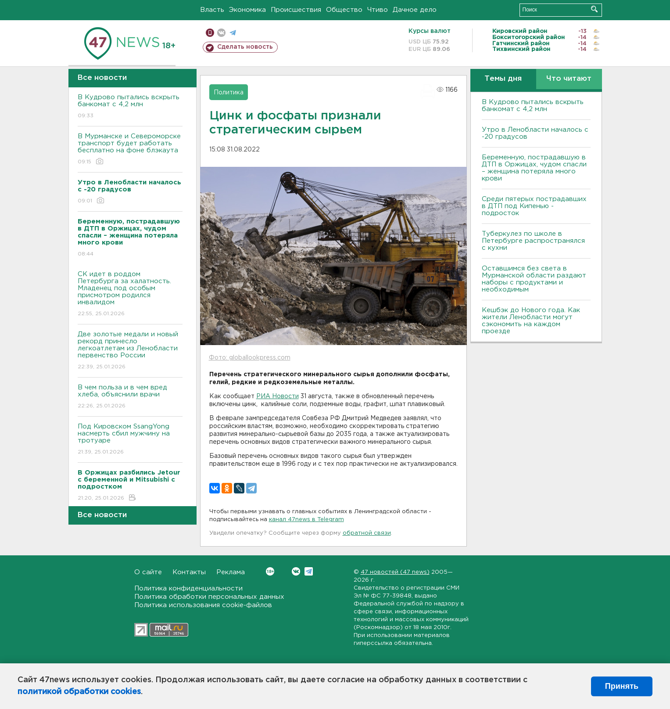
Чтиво (377, 10)
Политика (229, 92)
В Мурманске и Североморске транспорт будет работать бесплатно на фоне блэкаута (130, 149)
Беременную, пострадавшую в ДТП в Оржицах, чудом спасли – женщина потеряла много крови (534, 168)
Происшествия (296, 10)
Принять (621, 686)
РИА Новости (277, 396)
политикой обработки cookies (79, 691)
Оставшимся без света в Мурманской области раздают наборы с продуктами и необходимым (534, 279)
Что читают (568, 79)
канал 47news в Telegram (306, 519)
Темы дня (503, 79)
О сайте (148, 572)
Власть (212, 10)
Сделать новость (245, 47)
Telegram (309, 571)
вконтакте (221, 33)
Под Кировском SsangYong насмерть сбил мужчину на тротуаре (130, 440)
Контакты (189, 572)
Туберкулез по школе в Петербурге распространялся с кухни (533, 241)
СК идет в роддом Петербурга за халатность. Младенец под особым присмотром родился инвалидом (130, 294)
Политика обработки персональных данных (209, 597)
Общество (344, 10)
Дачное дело (415, 10)
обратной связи (367, 533)
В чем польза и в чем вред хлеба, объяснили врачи (130, 397)
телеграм (233, 33)
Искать (594, 9)
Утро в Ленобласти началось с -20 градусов (535, 133)
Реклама (230, 572)
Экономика (247, 10)
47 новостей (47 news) (395, 572)
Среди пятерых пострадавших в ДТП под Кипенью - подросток (534, 206)
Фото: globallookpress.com (249, 357)
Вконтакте (270, 571)
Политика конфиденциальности (188, 588)
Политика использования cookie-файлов (203, 605)
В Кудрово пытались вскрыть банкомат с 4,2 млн (130, 106)
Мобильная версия (210, 33)
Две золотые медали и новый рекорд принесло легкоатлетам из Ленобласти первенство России (130, 351)
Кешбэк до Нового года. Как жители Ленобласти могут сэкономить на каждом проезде (531, 320)
